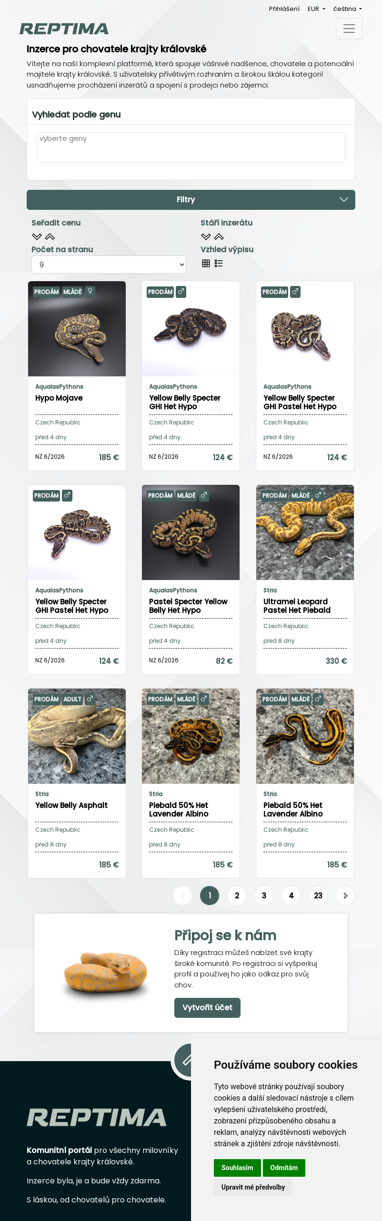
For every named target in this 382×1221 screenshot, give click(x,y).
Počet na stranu (62, 249)
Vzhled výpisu (227, 249)
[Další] (345, 896)
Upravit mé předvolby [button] (253, 1187)
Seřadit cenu (55, 222)
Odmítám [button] (284, 1168)
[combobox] (191, 153)
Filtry (263, 199)
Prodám (46, 292)
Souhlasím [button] (237, 1168)
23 (318, 896)
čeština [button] (345, 8)
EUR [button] (314, 8)
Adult (72, 699)
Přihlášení (284, 8)
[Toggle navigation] (349, 28)
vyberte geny (63, 138)
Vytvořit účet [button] (207, 1007)
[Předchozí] (182, 896)
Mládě (72, 292)
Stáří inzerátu (226, 222)
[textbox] (42, 153)
